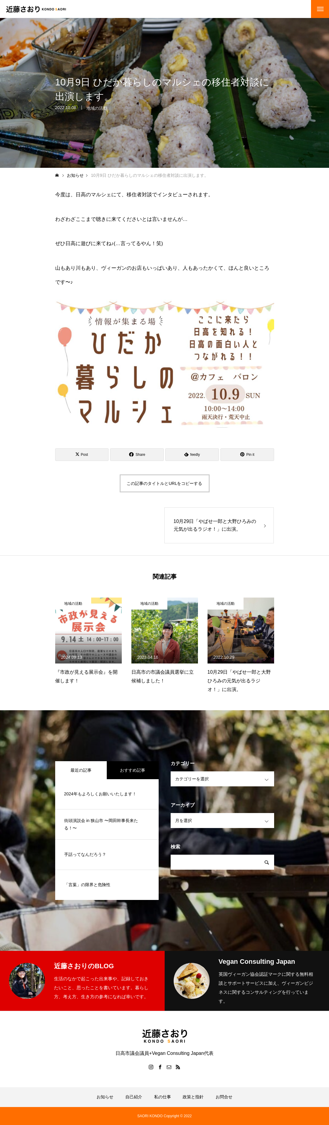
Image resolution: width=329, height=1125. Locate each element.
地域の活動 (96, 109)
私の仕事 (162, 1096)
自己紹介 (133, 1096)
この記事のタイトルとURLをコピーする (164, 483)
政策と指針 (193, 1096)
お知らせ (105, 1096)
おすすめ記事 (132, 770)
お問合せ (224, 1096)
